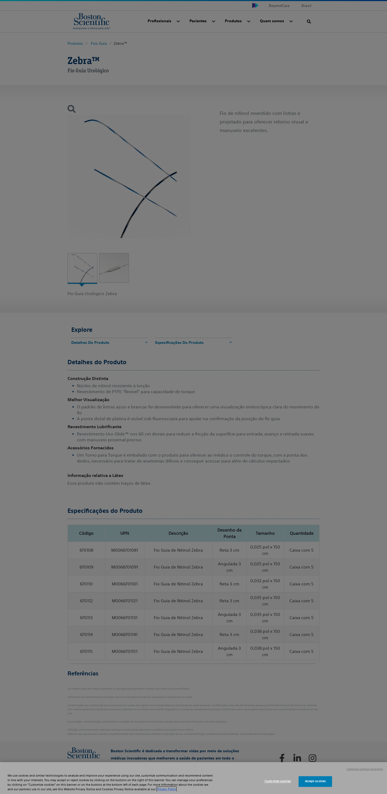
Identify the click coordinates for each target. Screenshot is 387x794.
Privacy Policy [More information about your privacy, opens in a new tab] (166, 789)
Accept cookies (315, 781)
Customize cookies (278, 781)
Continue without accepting (365, 769)
